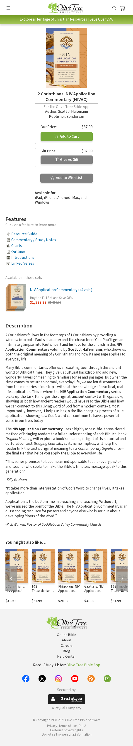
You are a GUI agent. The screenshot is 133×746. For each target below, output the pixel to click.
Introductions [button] (22, 257)
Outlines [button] (18, 251)
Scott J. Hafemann (73, 111)
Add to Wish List (66, 178)
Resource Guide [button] (24, 234)
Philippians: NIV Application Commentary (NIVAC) (69, 593)
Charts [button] (16, 246)
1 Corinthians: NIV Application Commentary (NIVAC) (16, 593)
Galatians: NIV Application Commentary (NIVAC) (94, 593)
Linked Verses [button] (22, 263)
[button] (114, 8)
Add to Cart (66, 136)
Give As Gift (66, 159)
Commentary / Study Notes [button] (33, 240)
